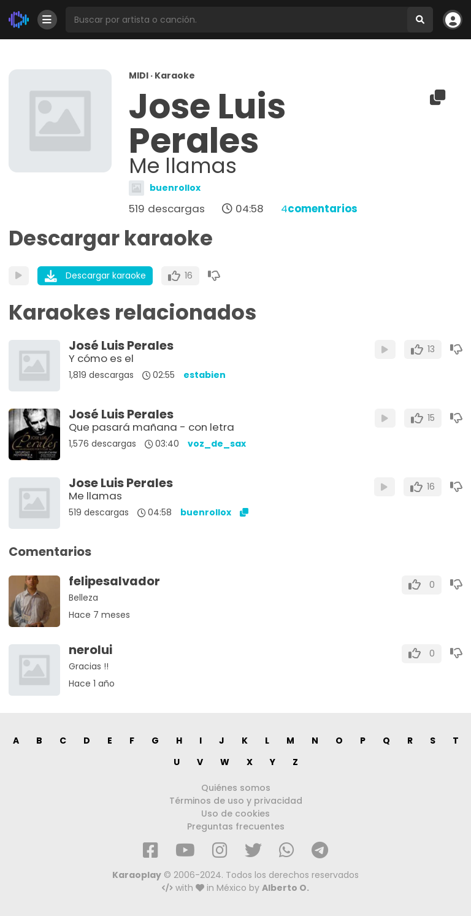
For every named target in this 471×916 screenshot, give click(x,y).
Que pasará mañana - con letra (151, 427)
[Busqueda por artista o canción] (236, 20)
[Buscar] (420, 20)
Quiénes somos (235, 788)
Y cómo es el (101, 358)
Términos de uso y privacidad (235, 801)
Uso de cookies (235, 813)
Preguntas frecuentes (236, 826)
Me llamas (95, 496)
